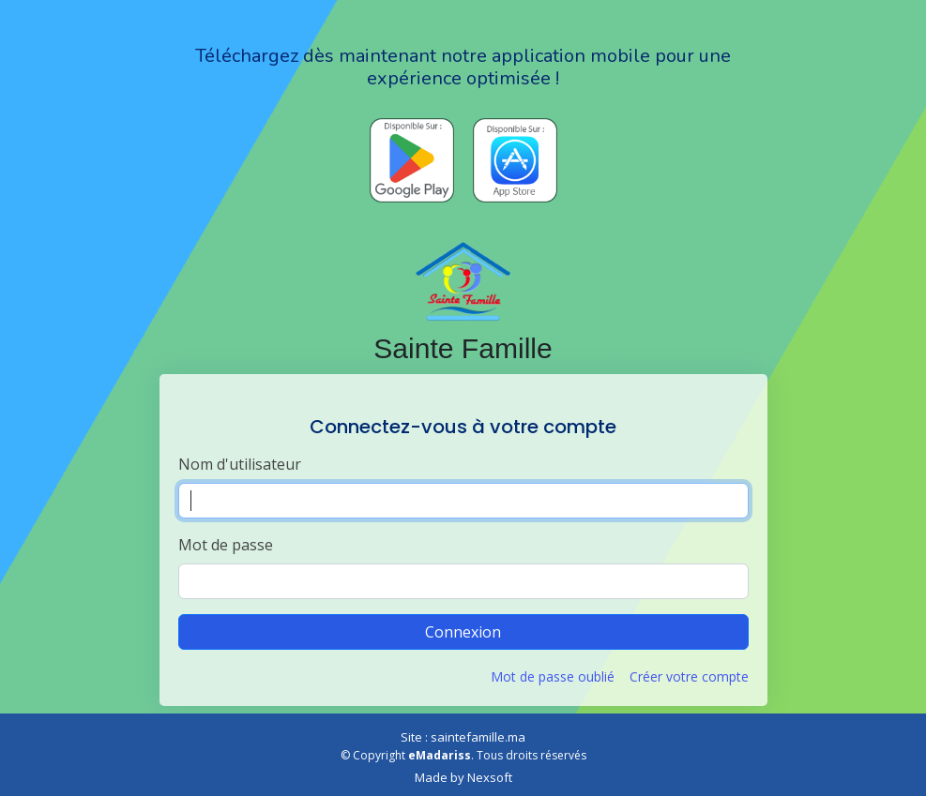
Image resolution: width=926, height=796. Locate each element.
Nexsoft (489, 777)
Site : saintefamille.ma (463, 736)
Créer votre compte (689, 676)
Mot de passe (225, 544)
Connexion (463, 632)
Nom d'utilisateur (239, 464)
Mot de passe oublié (553, 676)
